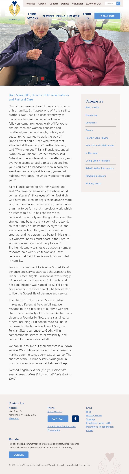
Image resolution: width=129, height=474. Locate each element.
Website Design (55, 465)
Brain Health (92, 107)
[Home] (14, 11)
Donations (91, 122)
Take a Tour (107, 16)
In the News (91, 153)
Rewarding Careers (95, 175)
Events (89, 130)
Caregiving (91, 115)
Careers (42, 3)
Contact (54, 3)
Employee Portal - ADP (98, 423)
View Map (14, 418)
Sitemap (90, 419)
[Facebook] (75, 418)
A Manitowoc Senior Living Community (62, 428)
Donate (65, 3)
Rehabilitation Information (99, 168)
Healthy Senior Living (97, 137)
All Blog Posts (93, 183)
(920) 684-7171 (93, 3)
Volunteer (77, 3)
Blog (88, 411)
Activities (30, 3)
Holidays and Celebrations (99, 145)
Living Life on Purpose (97, 160)
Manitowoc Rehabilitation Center (100, 428)
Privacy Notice (94, 415)
